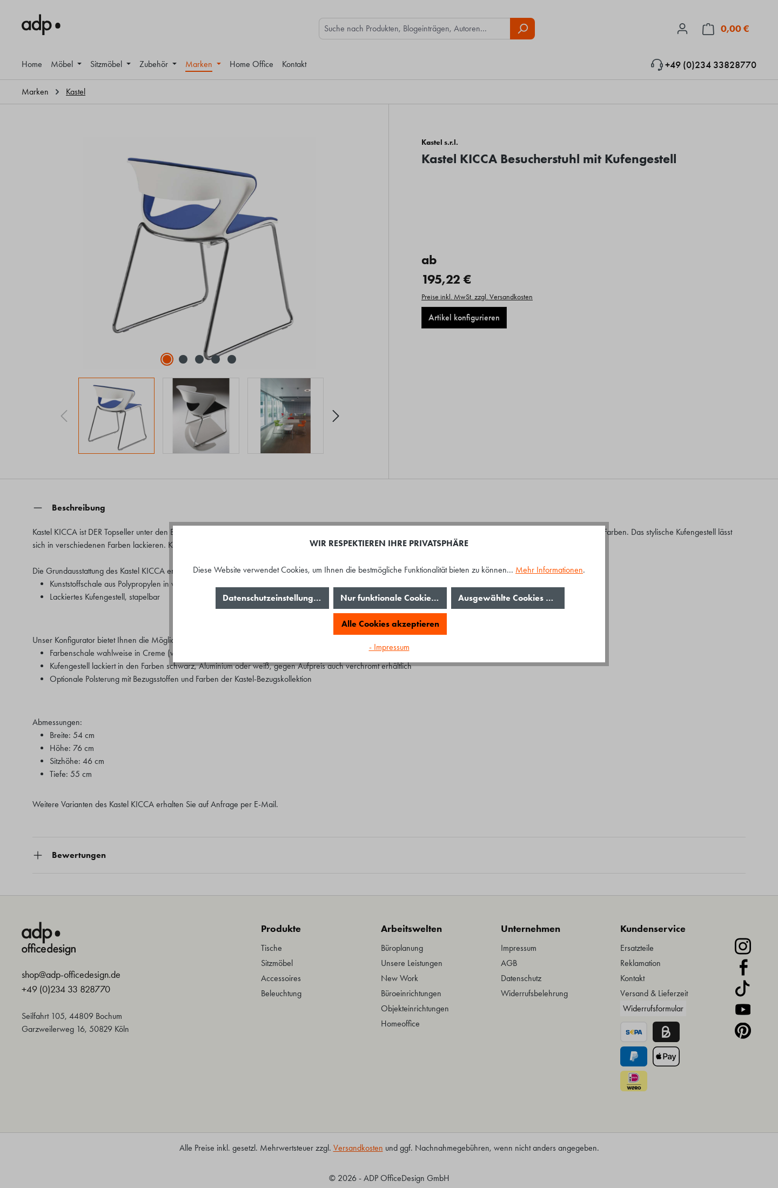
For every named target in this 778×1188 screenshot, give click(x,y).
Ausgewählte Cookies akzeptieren (511, 598)
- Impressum (389, 647)
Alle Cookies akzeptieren (390, 624)
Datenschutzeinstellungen (273, 598)
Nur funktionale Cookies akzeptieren (393, 598)
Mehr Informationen (549, 570)
